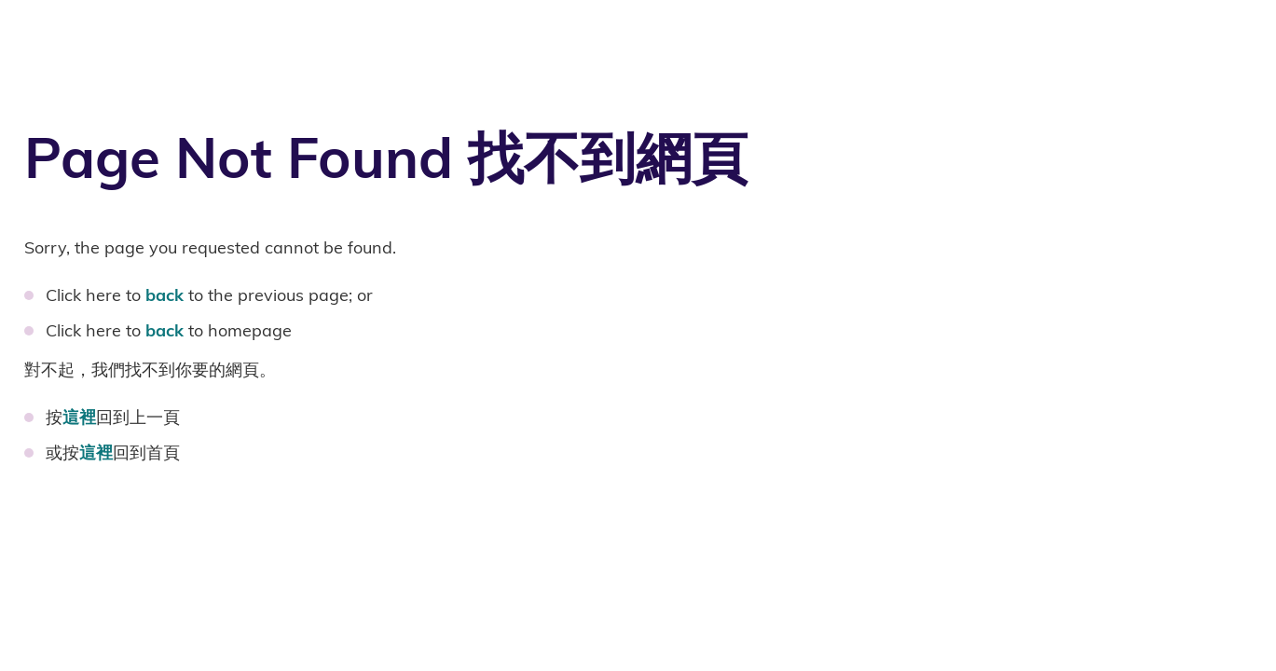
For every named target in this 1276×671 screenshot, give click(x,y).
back (164, 295)
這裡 (79, 417)
